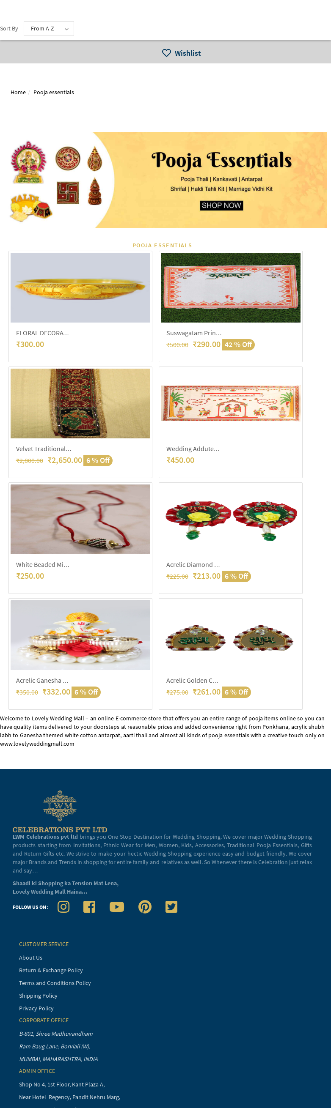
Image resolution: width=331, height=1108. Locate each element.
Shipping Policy (38, 995)
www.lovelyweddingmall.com (37, 743)
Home (18, 92)
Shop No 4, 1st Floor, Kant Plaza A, (62, 1084)
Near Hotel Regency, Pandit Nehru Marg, (70, 1097)
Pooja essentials (53, 92)
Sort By (9, 28)
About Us (30, 957)
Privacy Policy (36, 1008)
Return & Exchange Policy (51, 970)
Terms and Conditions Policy (55, 983)
